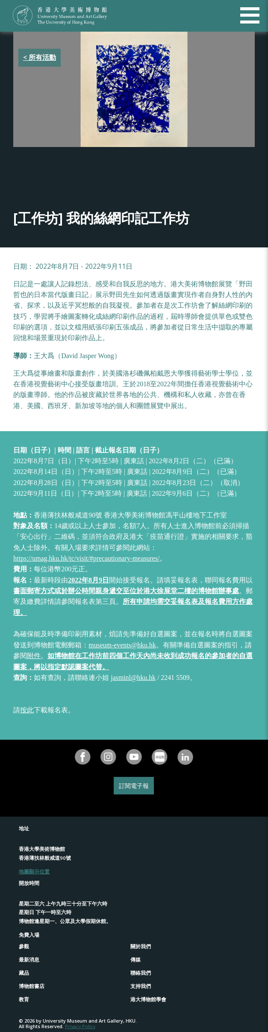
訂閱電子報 (134, 786)
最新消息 (29, 959)
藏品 (24, 973)
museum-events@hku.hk (122, 645)
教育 (24, 999)
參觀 (24, 946)
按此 (27, 710)
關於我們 (140, 946)
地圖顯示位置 (34, 871)
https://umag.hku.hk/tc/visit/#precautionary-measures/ (86, 558)
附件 (34, 655)
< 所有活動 (39, 57)
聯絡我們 (140, 973)
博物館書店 (31, 986)
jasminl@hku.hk (133, 677)
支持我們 (140, 986)
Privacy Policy (80, 1026)
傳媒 (135, 959)
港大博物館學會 (148, 999)
